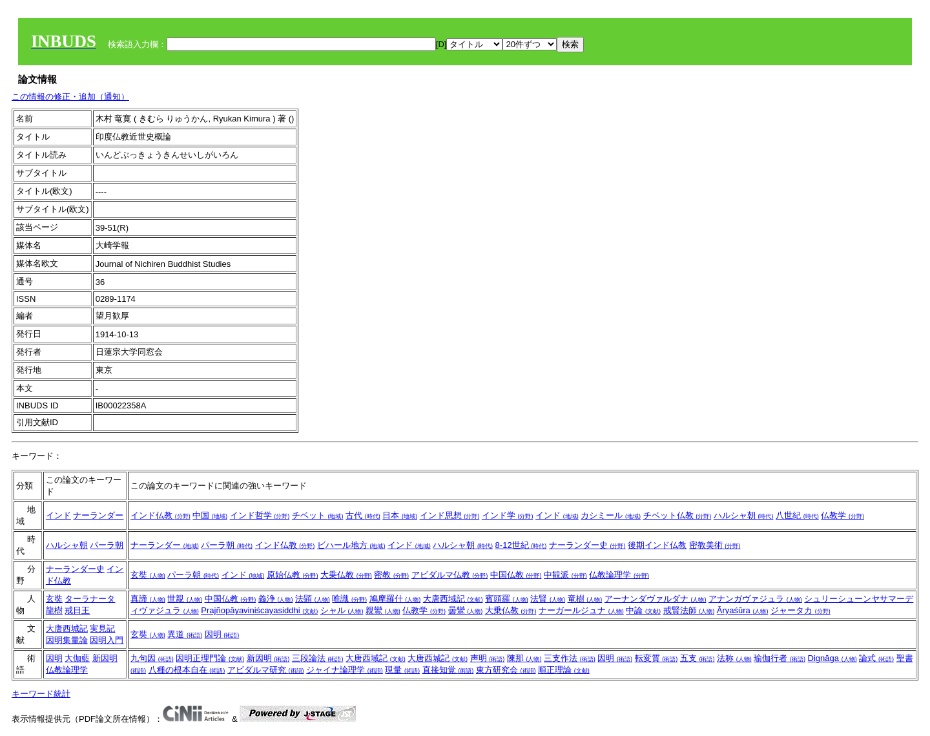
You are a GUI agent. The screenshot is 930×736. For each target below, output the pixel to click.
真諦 (147, 599)
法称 (734, 658)
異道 (184, 634)
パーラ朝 (106, 545)
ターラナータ (90, 599)
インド (58, 515)
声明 (487, 658)
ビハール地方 (351, 545)
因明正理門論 (210, 658)
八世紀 (797, 515)
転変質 (656, 658)
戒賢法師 (689, 610)
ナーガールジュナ (581, 610)
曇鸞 (465, 610)
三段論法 (318, 658)
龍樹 (54, 610)
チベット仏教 (677, 515)
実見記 (102, 628)
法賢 (547, 599)
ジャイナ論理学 (344, 670)
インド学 (507, 515)
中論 (643, 610)
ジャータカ (800, 610)
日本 (399, 515)
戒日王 (77, 610)
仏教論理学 (619, 575)
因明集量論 (67, 640)
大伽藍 (77, 658)
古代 (363, 515)
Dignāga (832, 658)
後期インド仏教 (657, 545)
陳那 (524, 658)
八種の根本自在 (187, 670)
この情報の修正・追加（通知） (70, 96)
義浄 (275, 599)
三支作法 (569, 658)
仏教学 (842, 515)
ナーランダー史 (587, 545)
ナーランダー (98, 515)
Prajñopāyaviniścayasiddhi (259, 610)
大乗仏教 (346, 575)
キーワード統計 (41, 694)
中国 (209, 515)
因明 (222, 634)
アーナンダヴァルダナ (655, 599)
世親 (184, 599)
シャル (342, 610)
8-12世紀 (521, 545)
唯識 (349, 599)
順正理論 (564, 670)
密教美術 (715, 545)
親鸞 (383, 610)
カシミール (611, 515)
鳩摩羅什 (395, 599)
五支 (697, 658)
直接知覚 (448, 670)
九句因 (152, 658)
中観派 (565, 575)
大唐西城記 (67, 628)
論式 (876, 658)
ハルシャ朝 (744, 515)
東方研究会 (506, 670)
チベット (318, 515)
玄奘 (147, 575)
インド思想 (450, 515)
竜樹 (585, 599)
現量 (402, 670)
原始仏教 (292, 575)
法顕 (312, 599)
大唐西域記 (453, 599)
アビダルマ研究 (265, 670)
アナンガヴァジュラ (755, 599)
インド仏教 (160, 515)
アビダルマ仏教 (449, 575)
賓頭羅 (506, 599)
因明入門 (106, 640)
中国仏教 (516, 575)
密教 (391, 575)
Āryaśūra (743, 610)
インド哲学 (260, 515)
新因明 (105, 658)
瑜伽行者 (779, 658)
